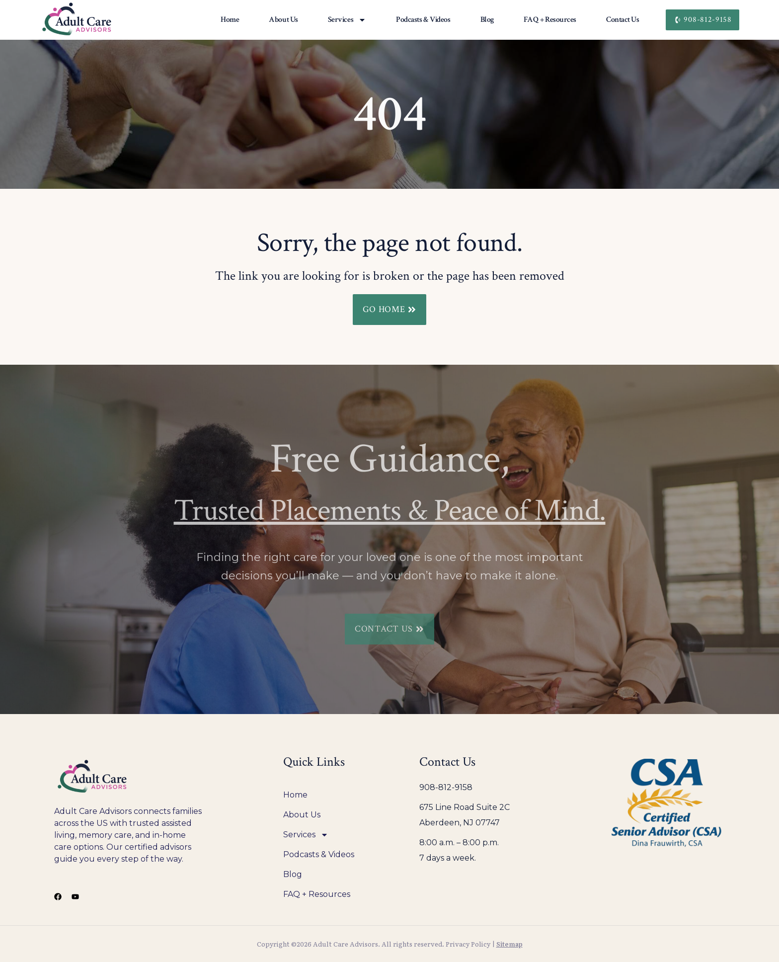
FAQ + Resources (550, 19)
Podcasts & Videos (423, 19)
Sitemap (509, 944)
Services (347, 20)
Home (230, 19)
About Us (283, 19)
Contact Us (622, 19)
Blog (487, 19)
